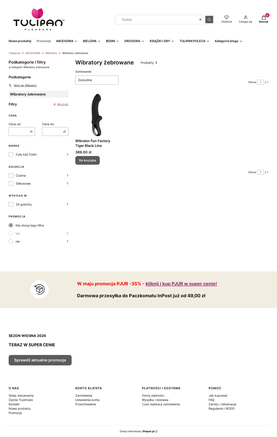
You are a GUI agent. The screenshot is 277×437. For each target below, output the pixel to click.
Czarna (21, 175)
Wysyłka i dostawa (155, 400)
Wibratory (51, 53)
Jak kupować (218, 395)
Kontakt (14, 404)
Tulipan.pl (14, 53)
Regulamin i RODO (222, 408)
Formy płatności (153, 395)
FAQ (211, 400)
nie (18, 241)
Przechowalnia (85, 404)
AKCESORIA (33, 53)
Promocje (15, 413)
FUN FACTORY (26, 154)
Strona (252, 82)
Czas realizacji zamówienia (161, 404)
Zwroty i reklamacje (222, 404)
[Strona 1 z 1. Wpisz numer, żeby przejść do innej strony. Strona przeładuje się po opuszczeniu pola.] (260, 82)
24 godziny (24, 204)
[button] (209, 19)
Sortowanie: (83, 71)
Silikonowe (23, 183)
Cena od (15, 124)
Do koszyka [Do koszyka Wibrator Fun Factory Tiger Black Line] (87, 160)
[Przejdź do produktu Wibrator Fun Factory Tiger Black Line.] (96, 115)
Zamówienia (83, 395)
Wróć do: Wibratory (23, 85)
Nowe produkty (20, 408)
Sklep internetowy (137, 431)
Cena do (48, 124)
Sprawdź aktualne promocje (40, 360)
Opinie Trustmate (21, 400)
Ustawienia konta (87, 400)
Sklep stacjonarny (21, 395)
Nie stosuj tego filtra (30, 225)
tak (18, 233)
